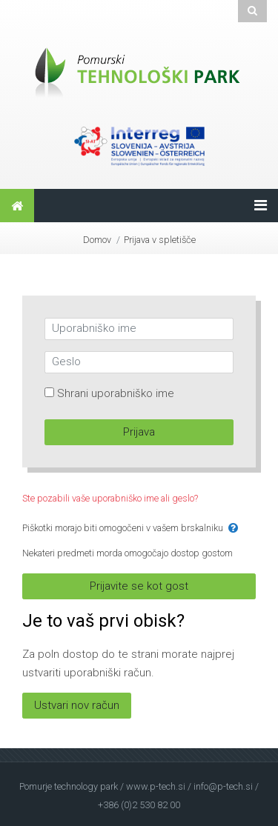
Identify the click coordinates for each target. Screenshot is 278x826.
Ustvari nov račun (76, 705)
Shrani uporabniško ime (115, 393)
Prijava (139, 432)
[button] (233, 529)
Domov (97, 239)
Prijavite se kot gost (139, 586)
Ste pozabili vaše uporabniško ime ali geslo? (110, 498)
